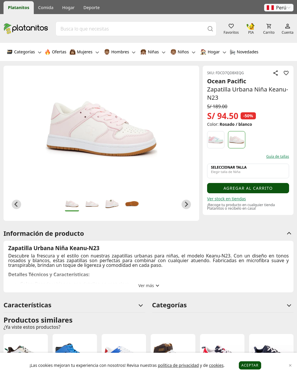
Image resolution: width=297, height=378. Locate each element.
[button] (278, 7)
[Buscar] (210, 28)
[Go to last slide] (16, 204)
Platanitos (18, 7)
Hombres (120, 52)
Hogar (68, 7)
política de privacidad (178, 365)
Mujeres (84, 52)
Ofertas (55, 52)
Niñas (152, 52)
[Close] (290, 365)
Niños (182, 52)
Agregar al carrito (248, 188)
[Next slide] (186, 204)
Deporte (91, 7)
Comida (45, 7)
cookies (216, 365)
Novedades (244, 52)
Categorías (24, 52)
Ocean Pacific (226, 81)
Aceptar (250, 365)
